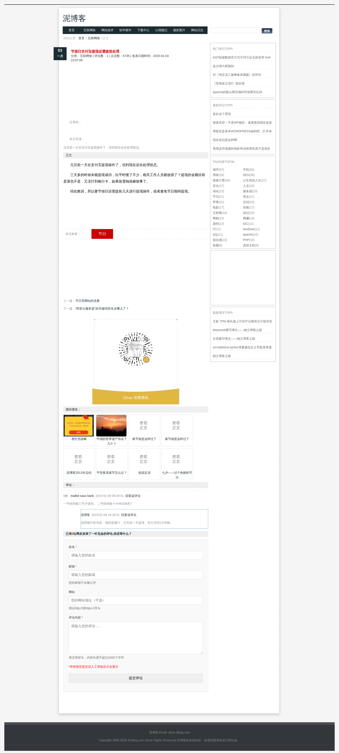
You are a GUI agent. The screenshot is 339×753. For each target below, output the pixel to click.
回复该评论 (133, 496)
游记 (246, 213)
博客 (216, 175)
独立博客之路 (222, 356)
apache (248, 234)
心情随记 (161, 30)
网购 (216, 218)
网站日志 (197, 30)
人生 (246, 185)
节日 (102, 234)
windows (249, 229)
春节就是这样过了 (144, 439)
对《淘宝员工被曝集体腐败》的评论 (237, 74)
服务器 (247, 191)
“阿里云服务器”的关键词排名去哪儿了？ (102, 308)
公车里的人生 (252, 180)
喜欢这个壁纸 (222, 114)
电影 (216, 207)
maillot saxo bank (82, 496)
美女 (246, 196)
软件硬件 (125, 30)
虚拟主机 (249, 245)
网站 (72, 592)
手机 (246, 169)
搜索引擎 (219, 180)
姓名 (73, 547)
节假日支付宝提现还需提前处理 (95, 51)
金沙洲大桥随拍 (223, 66)
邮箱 (73, 566)
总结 (246, 202)
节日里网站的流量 (87, 300)
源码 (216, 223)
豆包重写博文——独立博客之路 (234, 338)
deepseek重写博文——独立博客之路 (237, 330)
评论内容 (76, 617)
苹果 (216, 202)
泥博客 (74, 18)
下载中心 (143, 30)
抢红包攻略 (79, 439)
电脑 (216, 245)
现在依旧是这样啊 (225, 140)
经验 (246, 207)
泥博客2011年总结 (79, 472)
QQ (215, 234)
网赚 (246, 218)
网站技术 (107, 30)
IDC (245, 223)
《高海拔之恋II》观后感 (229, 83)
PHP (246, 240)
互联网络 (89, 30)
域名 (216, 191)
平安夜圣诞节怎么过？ (112, 472)
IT (214, 229)
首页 (72, 30)
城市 (216, 169)
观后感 (217, 240)
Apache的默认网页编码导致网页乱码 (237, 92)
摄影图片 (179, 30)
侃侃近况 (144, 472)
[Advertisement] (135, 77)
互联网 (217, 213)
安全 (216, 185)
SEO (246, 175)
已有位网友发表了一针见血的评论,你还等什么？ (99, 533)
